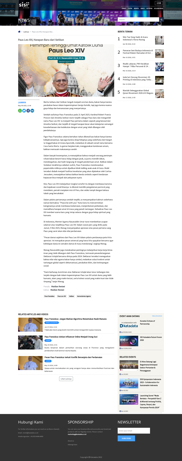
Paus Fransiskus (49, 296)
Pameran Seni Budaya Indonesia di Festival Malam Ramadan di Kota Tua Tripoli (138, 53)
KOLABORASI (158, 8)
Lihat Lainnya (66, 378)
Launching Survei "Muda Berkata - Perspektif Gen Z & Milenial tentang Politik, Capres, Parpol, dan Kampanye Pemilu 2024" (150, 401)
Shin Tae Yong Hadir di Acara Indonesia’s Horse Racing (135, 38)
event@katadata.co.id (30, 433)
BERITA (136, 8)
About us (71, 441)
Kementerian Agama (84, 296)
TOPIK (130, 8)
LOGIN (159, 3)
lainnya (26, 32)
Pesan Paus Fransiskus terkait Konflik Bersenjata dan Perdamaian (73, 357)
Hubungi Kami (72, 444)
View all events (157, 316)
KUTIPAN (149, 8)
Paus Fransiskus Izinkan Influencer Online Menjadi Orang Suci (70, 336)
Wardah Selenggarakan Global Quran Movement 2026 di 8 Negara (138, 91)
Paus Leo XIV (62, 296)
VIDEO (143, 8)
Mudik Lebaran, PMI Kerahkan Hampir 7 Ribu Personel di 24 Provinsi (136, 66)
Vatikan (71, 296)
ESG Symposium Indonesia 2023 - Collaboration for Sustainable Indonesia (150, 382)
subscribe (126, 438)
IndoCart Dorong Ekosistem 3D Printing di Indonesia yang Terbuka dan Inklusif (138, 80)
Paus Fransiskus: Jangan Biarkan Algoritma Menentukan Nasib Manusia (75, 318)
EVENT (124, 8)
